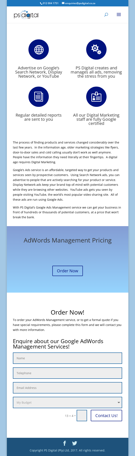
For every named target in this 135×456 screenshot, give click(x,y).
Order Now (67, 271)
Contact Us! (106, 415)
